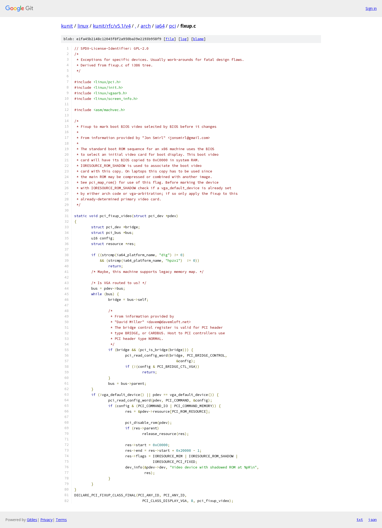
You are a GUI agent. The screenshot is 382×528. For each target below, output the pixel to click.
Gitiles (32, 519)
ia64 (159, 26)
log (183, 39)
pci (172, 26)
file (170, 39)
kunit (67, 26)
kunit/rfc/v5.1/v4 (112, 26)
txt (360, 519)
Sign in (371, 8)
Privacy (46, 519)
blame (198, 39)
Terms (61, 519)
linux (82, 26)
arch (146, 26)
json (372, 519)
